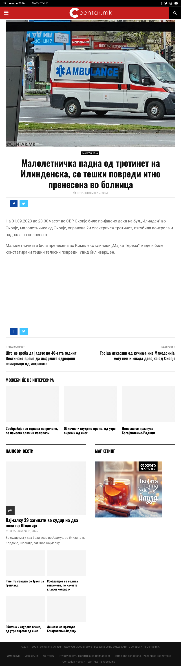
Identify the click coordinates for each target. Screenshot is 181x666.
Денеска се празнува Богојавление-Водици (138, 431)
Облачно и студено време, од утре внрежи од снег (90, 431)
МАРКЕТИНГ (40, 3)
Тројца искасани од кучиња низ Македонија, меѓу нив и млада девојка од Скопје (137, 355)
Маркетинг (31, 655)
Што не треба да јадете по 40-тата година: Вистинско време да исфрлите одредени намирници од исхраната (41, 358)
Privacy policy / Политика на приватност (84, 655)
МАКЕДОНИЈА (90, 153)
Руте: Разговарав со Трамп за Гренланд (25, 583)
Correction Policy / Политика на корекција (88, 661)
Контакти (48, 655)
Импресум (13, 655)
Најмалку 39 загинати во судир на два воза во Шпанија (42, 523)
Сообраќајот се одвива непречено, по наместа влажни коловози (32, 431)
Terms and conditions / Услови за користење (143, 655)
